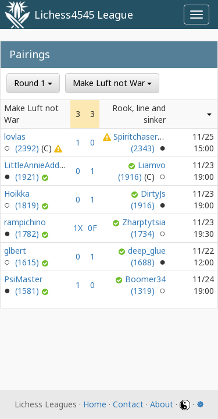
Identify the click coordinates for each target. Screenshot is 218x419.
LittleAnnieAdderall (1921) (39, 170)
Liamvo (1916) (142, 170)
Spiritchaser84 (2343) (140, 142)
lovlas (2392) (29, 142)
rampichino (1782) (25, 227)
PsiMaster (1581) (23, 285)
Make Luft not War (112, 82)
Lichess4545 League (83, 15)
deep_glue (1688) (147, 256)
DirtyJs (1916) (148, 199)
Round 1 (33, 82)
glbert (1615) (22, 256)
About (161, 404)
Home (94, 404)
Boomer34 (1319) (145, 285)
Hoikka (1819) (22, 199)
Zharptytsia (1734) (144, 227)
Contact (128, 404)
